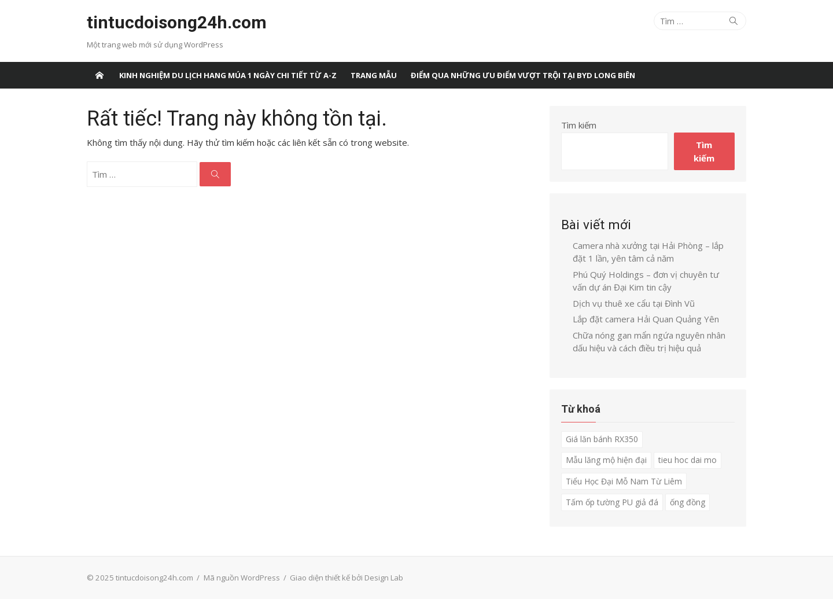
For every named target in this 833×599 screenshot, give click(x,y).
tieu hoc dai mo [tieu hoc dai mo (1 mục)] (687, 459)
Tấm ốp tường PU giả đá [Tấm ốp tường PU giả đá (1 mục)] (612, 502)
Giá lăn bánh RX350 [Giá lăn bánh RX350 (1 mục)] (602, 438)
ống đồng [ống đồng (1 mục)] (687, 502)
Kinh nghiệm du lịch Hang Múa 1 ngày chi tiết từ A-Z (228, 75)
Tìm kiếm (578, 125)
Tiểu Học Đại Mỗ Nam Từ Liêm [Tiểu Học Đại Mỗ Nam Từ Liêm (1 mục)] (624, 481)
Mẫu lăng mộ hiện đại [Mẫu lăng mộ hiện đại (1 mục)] (606, 459)
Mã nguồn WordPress (242, 577)
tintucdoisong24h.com (177, 22)
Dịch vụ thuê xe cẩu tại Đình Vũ (634, 303)
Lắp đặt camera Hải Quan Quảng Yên (646, 319)
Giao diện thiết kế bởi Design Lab (346, 577)
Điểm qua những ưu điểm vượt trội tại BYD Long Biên (523, 75)
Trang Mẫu (374, 75)
